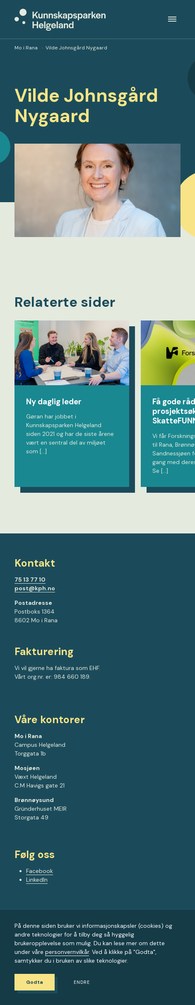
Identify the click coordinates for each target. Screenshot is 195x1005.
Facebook (39, 871)
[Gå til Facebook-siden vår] (17, 700)
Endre (82, 982)
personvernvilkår (67, 952)
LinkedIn (37, 879)
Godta (34, 982)
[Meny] (172, 19)
